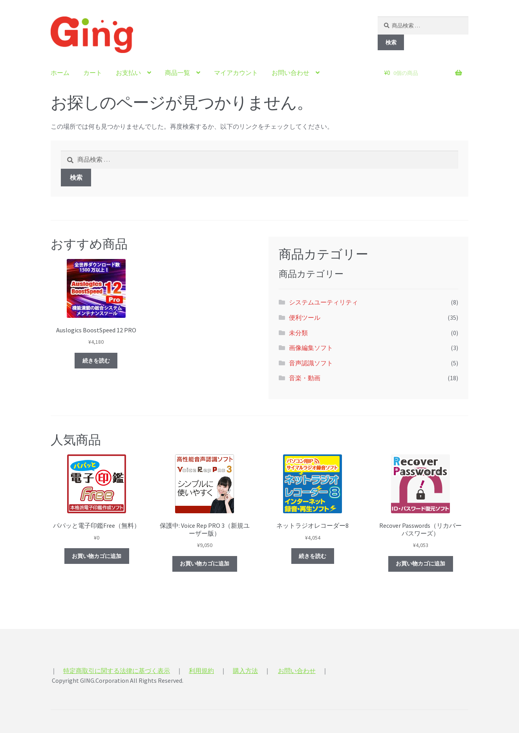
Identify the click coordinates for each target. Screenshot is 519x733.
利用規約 (201, 671)
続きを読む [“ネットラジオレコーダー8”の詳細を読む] (312, 556)
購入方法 (245, 671)
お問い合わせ (290, 73)
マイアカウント (236, 73)
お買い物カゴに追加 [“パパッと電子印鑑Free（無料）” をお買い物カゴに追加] (96, 556)
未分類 (298, 333)
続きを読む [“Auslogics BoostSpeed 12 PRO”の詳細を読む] (96, 360)
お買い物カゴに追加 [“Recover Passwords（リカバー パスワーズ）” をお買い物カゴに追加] (420, 563)
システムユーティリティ (323, 302)
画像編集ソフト (311, 348)
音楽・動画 (304, 378)
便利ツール (304, 317)
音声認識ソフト (311, 363)
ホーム (60, 73)
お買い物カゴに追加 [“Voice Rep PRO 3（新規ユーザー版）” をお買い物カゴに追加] (204, 563)
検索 (391, 42)
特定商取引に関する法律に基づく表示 (116, 671)
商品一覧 (177, 73)
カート (92, 73)
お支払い (128, 73)
